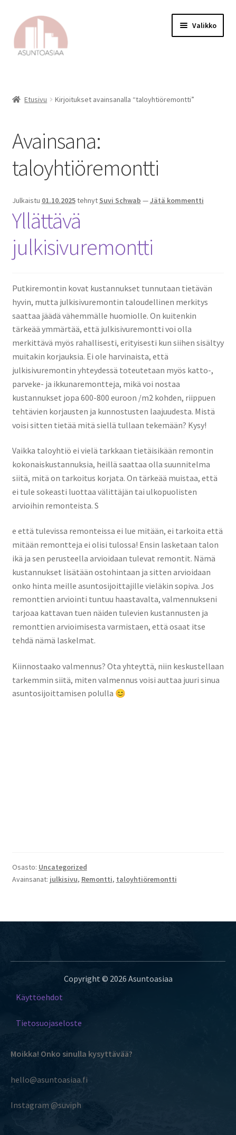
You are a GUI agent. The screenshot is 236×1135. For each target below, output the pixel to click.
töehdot (48, 997)
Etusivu (35, 99)
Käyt (24, 997)
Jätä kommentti (177, 200)
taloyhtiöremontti (146, 879)
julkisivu (64, 879)
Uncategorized (63, 867)
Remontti (96, 879)
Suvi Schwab (120, 200)
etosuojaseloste (52, 1023)
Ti (19, 1023)
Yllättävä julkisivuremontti (82, 234)
